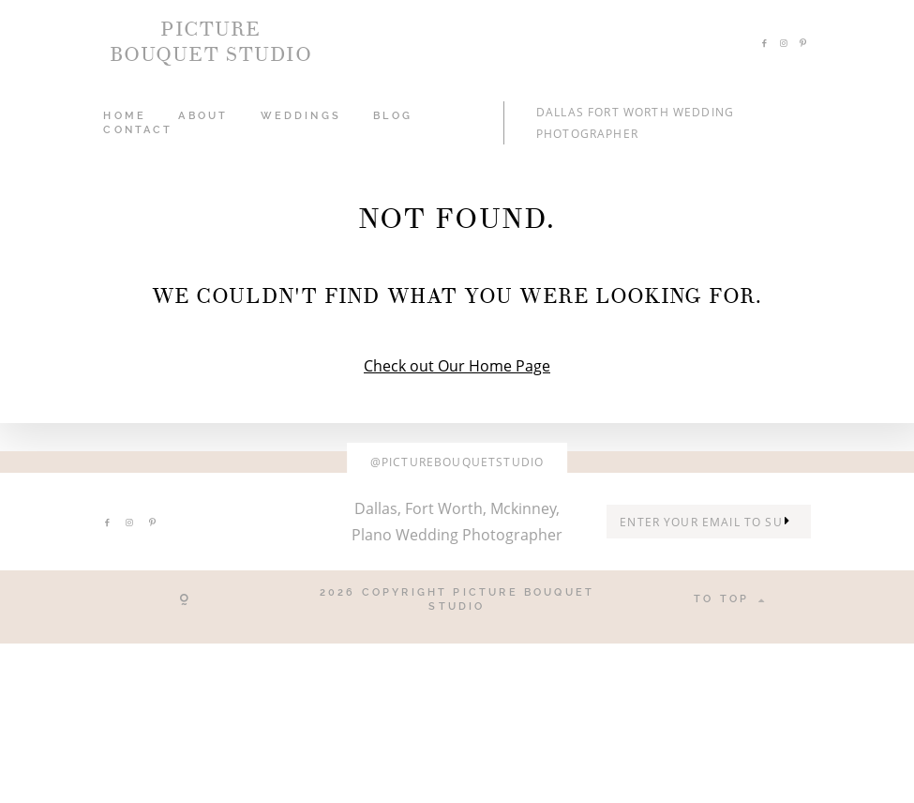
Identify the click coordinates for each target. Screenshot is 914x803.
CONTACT (137, 129)
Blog (392, 115)
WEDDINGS (301, 115)
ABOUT (203, 115)
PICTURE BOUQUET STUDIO (211, 42)
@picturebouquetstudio (457, 462)
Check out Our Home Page (457, 366)
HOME (124, 115)
